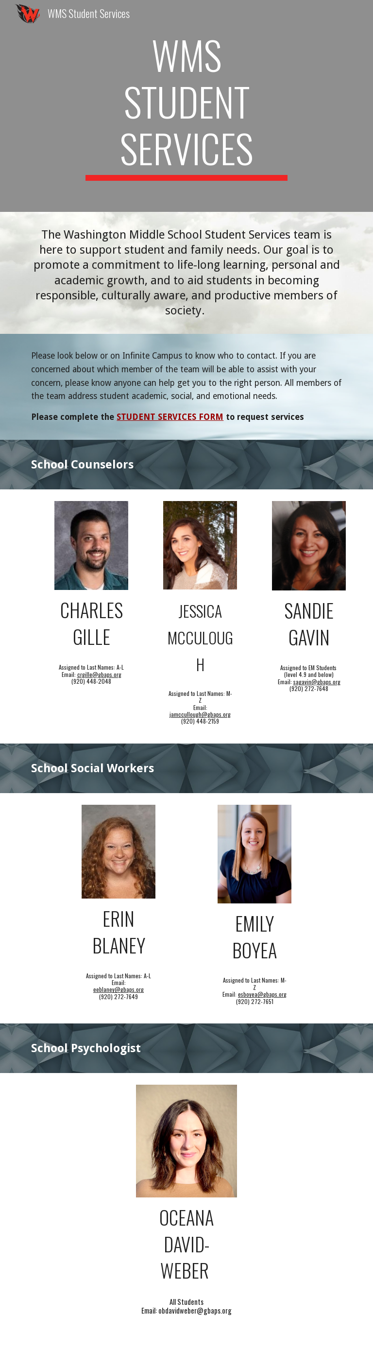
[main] (186, 106)
